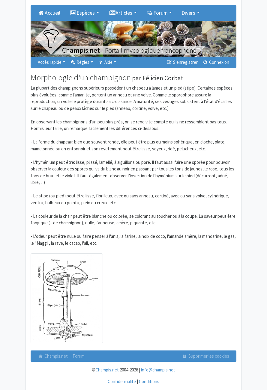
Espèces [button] (82, 13)
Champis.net (53, 356)
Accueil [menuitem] (49, 13)
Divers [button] (188, 13)
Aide (105, 62)
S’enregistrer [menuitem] (181, 62)
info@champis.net (158, 370)
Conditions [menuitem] (149, 381)
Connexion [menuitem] (215, 62)
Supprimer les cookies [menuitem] (205, 356)
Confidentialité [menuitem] (122, 381)
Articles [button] (121, 13)
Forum (79, 356)
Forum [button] (157, 13)
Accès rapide (50, 62)
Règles (79, 62)
